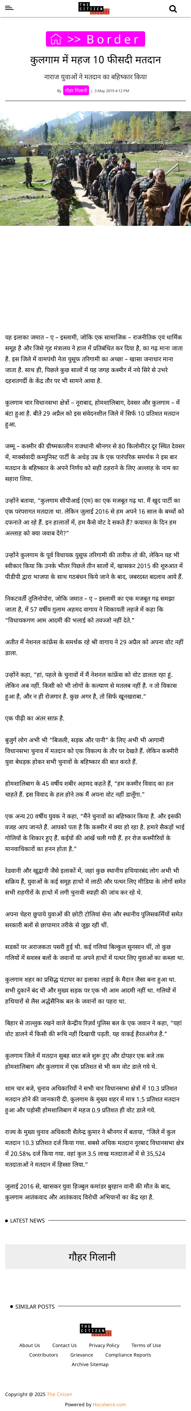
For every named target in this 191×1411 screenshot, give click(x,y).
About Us (29, 1345)
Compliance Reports (128, 1354)
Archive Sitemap (90, 1364)
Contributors (43, 1354)
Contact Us (64, 1345)
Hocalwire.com (109, 1404)
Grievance (81, 1354)
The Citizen (59, 1394)
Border (113, 39)
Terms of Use (146, 1345)
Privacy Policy (104, 1345)
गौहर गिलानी (92, 1257)
